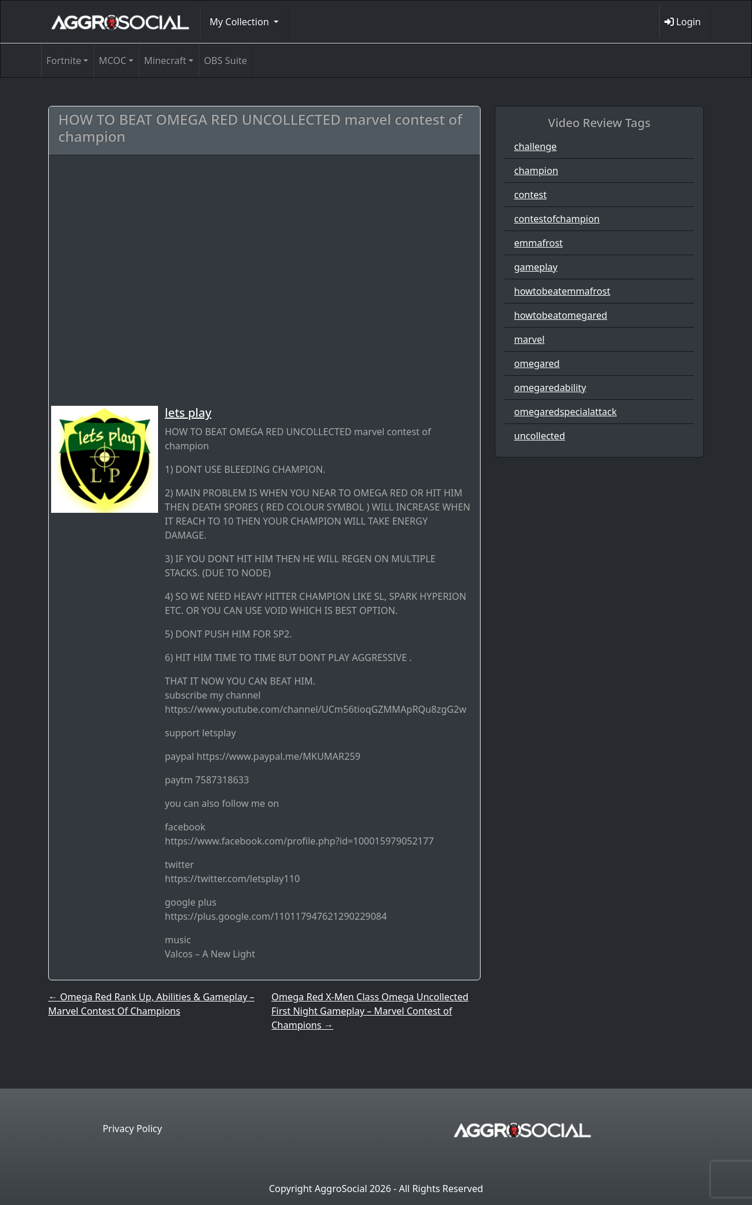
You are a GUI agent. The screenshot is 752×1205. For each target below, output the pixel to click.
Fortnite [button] (63, 60)
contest (530, 194)
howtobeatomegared (560, 315)
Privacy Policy (132, 1128)
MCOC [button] (112, 60)
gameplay (536, 267)
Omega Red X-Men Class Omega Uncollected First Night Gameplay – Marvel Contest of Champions (369, 1011)
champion (536, 170)
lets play (188, 412)
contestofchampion (557, 218)
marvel (529, 339)
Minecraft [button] (165, 60)
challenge (535, 146)
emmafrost (538, 242)
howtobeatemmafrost (562, 291)
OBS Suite (225, 60)
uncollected (539, 435)
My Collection (240, 21)
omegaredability (550, 387)
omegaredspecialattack (565, 411)
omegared (537, 363)
